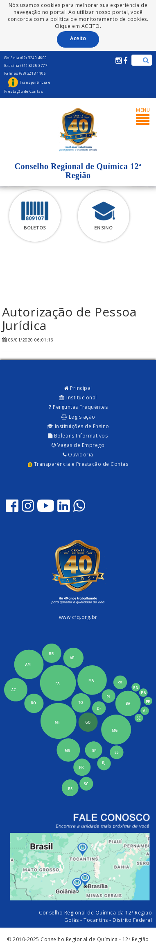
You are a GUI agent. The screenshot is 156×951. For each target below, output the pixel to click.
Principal (78, 388)
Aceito (78, 38)
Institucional (78, 397)
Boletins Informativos (78, 435)
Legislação (78, 416)
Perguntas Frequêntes (78, 406)
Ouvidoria (78, 454)
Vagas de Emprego (78, 445)
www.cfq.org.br (78, 617)
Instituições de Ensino (78, 426)
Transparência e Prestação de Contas (78, 464)
